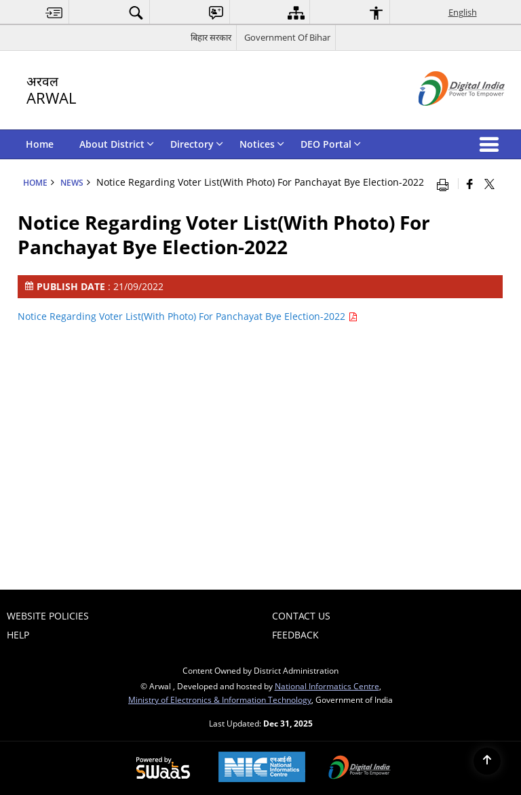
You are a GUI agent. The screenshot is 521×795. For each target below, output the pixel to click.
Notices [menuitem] (261, 144)
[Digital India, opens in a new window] (359, 768)
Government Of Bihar (287, 37)
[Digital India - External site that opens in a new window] (444, 116)
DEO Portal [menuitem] (331, 144)
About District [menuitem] (116, 144)
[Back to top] (487, 761)
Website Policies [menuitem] (48, 615)
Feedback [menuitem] (295, 634)
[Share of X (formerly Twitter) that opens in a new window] (489, 183)
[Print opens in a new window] (446, 183)
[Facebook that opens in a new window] (469, 183)
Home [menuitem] (40, 144)
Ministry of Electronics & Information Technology (219, 699)
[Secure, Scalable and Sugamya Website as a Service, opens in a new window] (163, 768)
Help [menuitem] (18, 634)
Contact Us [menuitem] (301, 615)
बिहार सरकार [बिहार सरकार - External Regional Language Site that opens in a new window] (211, 37)
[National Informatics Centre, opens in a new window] (261, 768)
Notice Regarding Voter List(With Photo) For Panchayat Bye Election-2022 (188, 316)
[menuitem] (54, 12)
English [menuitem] (462, 12)
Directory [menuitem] (196, 144)
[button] (492, 144)
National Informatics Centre (327, 685)
